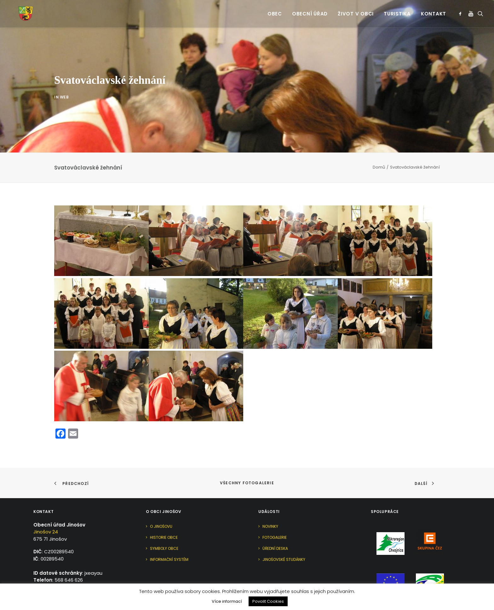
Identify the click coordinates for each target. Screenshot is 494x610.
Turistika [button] (397, 9)
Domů (379, 140)
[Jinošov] (18, 9)
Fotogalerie (274, 510)
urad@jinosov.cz (70, 560)
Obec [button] (274, 9)
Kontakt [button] (433, 9)
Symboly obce (164, 521)
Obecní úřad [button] (310, 9)
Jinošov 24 (45, 505)
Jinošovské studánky (283, 532)
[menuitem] (274, 9)
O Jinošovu (161, 499)
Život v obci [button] (356, 9)
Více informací (227, 601)
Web (64, 96)
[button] (461, 9)
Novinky (270, 499)
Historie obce (164, 510)
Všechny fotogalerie (247, 456)
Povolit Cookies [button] (268, 601)
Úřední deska (275, 521)
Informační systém (169, 532)
